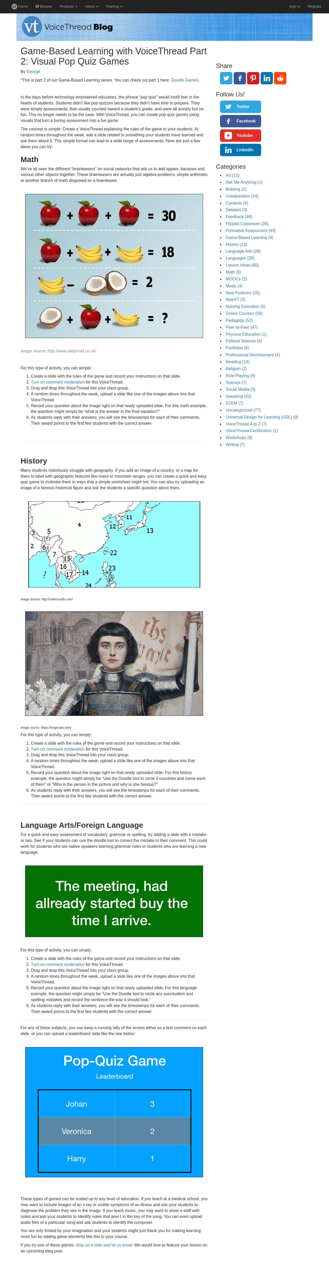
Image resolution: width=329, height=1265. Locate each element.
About (91, 6)
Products (69, 6)
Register (314, 6)
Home (20, 6)
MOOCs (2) (236, 279)
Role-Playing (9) (240, 375)
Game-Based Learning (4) (249, 237)
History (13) (236, 244)
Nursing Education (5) (246, 306)
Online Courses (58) (244, 313)
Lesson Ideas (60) (242, 265)
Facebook (246, 121)
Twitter (243, 106)
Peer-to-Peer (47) (242, 327)
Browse (43, 6)
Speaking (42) (238, 396)
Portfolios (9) (237, 348)
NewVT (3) (235, 299)
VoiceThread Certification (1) (252, 431)
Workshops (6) (239, 437)
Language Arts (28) (243, 251)
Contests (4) (237, 203)
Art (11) (232, 175)
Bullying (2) (236, 189)
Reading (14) (238, 362)
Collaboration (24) (242, 196)
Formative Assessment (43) (251, 230)
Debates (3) (236, 210)
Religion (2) (236, 369)
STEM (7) (234, 403)
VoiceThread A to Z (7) (246, 424)
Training (114, 6)
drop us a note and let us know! (104, 1245)
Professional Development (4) (253, 355)
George (33, 71)
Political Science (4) (244, 341)
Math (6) (233, 272)
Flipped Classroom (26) (247, 223)
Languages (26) (240, 258)
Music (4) (234, 286)
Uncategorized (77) (243, 410)
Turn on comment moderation (58, 382)
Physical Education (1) (246, 334)
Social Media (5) (240, 389)
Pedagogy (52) (239, 320)
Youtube (244, 135)
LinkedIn (244, 150)
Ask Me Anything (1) (244, 182)
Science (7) (236, 382)
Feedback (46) (239, 217)
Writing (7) (235, 444)
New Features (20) (243, 293)
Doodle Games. (185, 80)
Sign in (294, 6)
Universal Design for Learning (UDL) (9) (262, 417)
